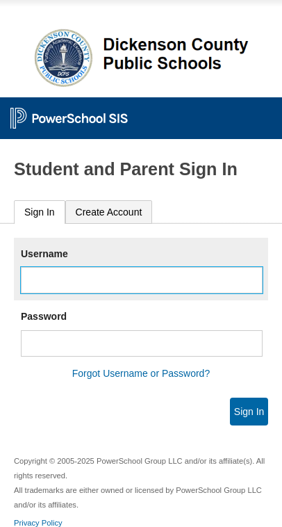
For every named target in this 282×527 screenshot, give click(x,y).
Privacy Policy (38, 523)
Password (44, 316)
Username (44, 253)
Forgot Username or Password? (141, 373)
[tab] (39, 212)
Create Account (109, 212)
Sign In (39, 212)
